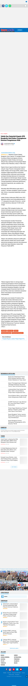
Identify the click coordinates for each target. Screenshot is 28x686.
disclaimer (17, 674)
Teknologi (3, 663)
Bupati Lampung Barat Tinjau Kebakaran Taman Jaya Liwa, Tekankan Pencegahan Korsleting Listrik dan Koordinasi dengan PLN (11, 623)
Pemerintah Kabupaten (17, 333)
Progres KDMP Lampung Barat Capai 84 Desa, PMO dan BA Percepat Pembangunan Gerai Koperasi (11, 632)
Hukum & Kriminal (5, 657)
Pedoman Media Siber (16, 672)
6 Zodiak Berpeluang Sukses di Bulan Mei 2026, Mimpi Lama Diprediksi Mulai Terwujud (9, 449)
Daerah (16, 330)
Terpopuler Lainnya (14, 648)
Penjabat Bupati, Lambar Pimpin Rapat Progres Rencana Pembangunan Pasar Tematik (14, 339)
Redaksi (4, 672)
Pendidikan (16, 659)
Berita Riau (10, 330)
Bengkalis (4, 330)
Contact (23, 672)
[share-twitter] (6, 6)
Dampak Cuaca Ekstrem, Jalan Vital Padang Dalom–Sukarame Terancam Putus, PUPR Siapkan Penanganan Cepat (9, 458)
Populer (20, 30)
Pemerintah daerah (6, 333)
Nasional (3, 659)
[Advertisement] (14, 14)
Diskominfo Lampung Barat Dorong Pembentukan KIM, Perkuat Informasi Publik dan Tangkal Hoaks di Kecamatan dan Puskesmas (11, 605)
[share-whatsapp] (10, 6)
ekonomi (3, 664)
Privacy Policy (11, 674)
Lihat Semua (14, 466)
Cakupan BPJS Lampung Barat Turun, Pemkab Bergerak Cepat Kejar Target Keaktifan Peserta (11, 641)
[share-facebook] (3, 6)
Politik (2, 661)
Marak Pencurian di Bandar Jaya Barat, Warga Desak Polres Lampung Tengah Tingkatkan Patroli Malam (10, 614)
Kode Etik (9, 672)
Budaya (2, 655)
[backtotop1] (27, 676)
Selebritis (16, 661)
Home (2, 133)
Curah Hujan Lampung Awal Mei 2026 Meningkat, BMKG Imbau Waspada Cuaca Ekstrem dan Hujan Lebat (9, 440)
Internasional (17, 657)
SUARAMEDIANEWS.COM (8, 153)
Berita (5, 596)
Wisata (15, 663)
